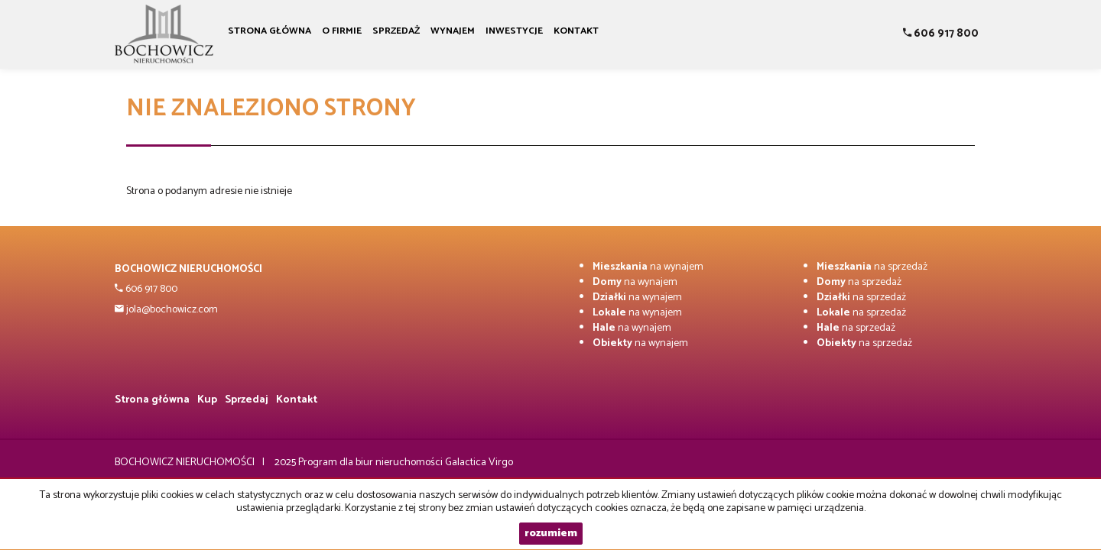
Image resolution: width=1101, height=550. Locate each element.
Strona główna (269, 31)
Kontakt (576, 31)
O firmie (342, 31)
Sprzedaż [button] (396, 31)
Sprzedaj (246, 400)
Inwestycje (514, 31)
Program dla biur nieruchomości (371, 462)
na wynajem (648, 267)
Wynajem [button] (452, 31)
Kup (207, 400)
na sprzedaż (872, 267)
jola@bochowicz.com (171, 310)
